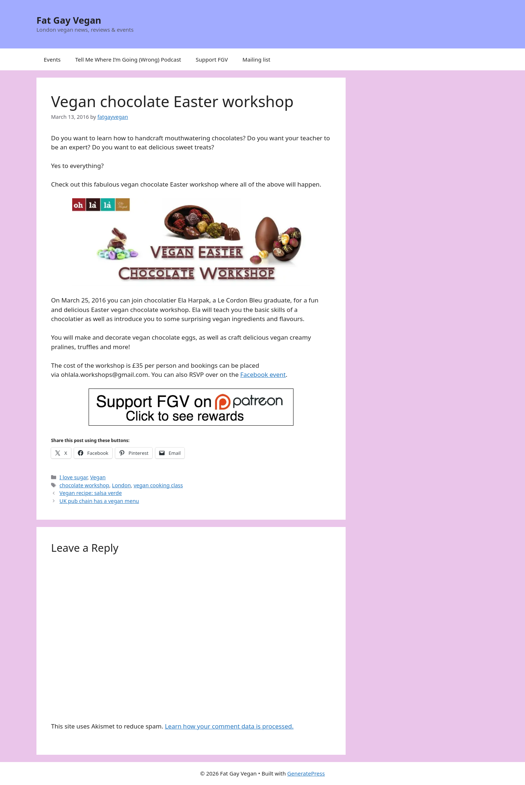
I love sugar (73, 477)
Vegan (97, 477)
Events (52, 59)
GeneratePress (306, 773)
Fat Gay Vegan (68, 20)
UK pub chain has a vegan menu (99, 500)
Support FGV (212, 59)
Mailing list (256, 59)
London (121, 485)
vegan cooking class (158, 485)
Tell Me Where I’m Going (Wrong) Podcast (128, 59)
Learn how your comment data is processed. (229, 726)
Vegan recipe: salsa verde (90, 492)
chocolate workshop (84, 485)
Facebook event (263, 374)
